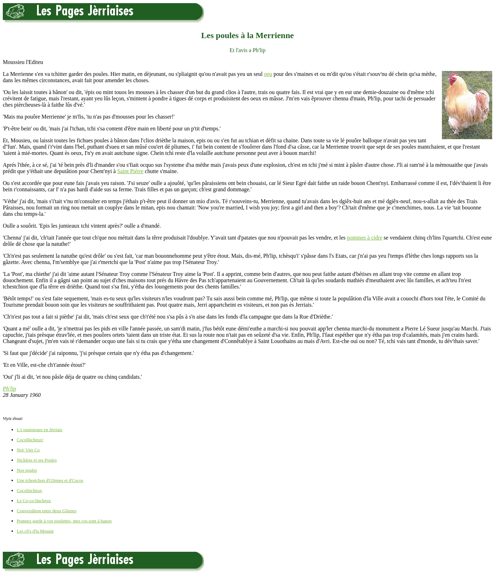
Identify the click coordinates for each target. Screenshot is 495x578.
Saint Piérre (130, 171)
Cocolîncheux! (30, 439)
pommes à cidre (364, 238)
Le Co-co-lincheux (34, 500)
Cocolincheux (29, 490)
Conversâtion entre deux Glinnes (47, 510)
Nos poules (27, 470)
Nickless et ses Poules (37, 460)
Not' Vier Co (28, 449)
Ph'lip (9, 389)
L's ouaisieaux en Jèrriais (40, 429)
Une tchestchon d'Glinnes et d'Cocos (50, 480)
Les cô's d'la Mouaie (35, 531)
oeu (268, 74)
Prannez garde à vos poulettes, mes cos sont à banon (64, 520)
